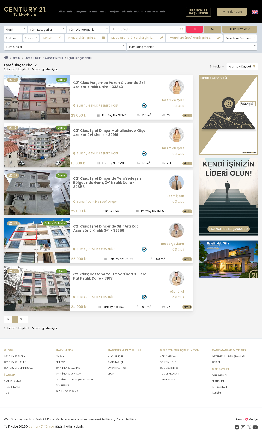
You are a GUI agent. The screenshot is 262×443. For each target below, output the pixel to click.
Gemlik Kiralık (54, 58)
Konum (48, 38)
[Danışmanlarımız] (85, 12)
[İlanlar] (103, 12)
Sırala (215, 66)
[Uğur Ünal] (168, 280)
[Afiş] (228, 197)
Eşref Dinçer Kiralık (79, 58)
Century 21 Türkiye (41, 427)
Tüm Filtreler (240, 29)
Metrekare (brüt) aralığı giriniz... (132, 38)
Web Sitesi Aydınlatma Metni (24, 419)
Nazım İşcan (175, 196)
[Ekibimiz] (126, 12)
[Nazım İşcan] (168, 184)
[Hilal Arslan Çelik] (168, 88)
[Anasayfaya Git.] (25, 12)
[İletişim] (138, 12)
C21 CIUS (178, 106)
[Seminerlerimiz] (155, 12)
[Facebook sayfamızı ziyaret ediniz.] (237, 428)
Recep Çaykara (172, 244)
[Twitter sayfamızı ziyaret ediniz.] (249, 428)
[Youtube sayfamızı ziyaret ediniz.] (255, 428)
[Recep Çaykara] (168, 232)
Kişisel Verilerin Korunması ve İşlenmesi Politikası (80, 419)
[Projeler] (114, 12)
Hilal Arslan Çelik (172, 100)
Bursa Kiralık (33, 58)
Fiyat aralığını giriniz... (82, 38)
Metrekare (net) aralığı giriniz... (191, 38)
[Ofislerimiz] (65, 12)
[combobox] (15, 29)
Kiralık (16, 58)
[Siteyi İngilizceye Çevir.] (255, 11)
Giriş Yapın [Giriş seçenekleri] (232, 12)
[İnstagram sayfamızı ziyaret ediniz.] (243, 428)
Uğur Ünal (177, 292)
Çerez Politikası (127, 419)
